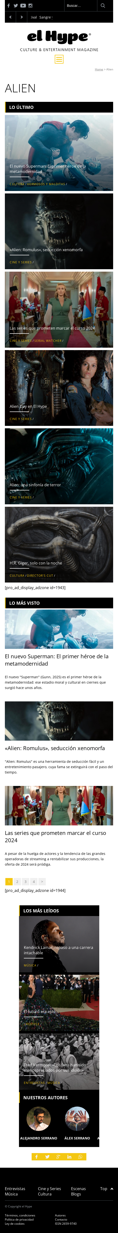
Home (99, 69)
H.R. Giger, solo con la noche (36, 563)
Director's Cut (40, 575)
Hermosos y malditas (46, 184)
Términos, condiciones (20, 1215)
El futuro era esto (40, 1011)
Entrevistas (34, 1083)
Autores (60, 1215)
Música (30, 965)
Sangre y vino (50, 17)
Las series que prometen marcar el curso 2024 (52, 328)
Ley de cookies (15, 1224)
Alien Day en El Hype (28, 406)
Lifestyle (32, 1024)
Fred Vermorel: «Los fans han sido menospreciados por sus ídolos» (55, 1067)
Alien (109, 69)
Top (106, 1188)
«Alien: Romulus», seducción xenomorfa (46, 249)
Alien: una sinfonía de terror (35, 484)
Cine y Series (21, 262)
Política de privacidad (19, 1219)
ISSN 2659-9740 (66, 1224)
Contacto (61, 1219)
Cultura (17, 184)
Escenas (78, 1188)
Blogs (76, 1194)
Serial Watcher (48, 341)
